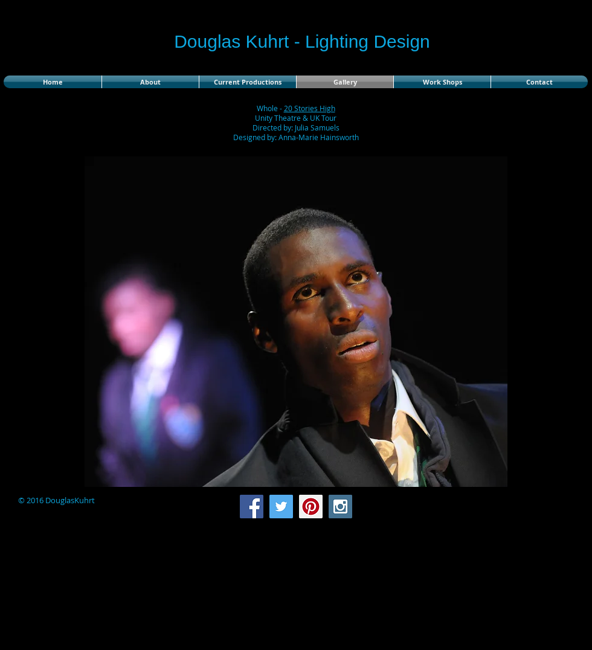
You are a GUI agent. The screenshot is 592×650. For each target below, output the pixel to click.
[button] (296, 321)
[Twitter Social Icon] (281, 506)
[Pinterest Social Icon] (311, 506)
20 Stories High (309, 108)
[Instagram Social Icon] (340, 506)
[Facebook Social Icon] (251, 506)
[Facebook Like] (511, 507)
